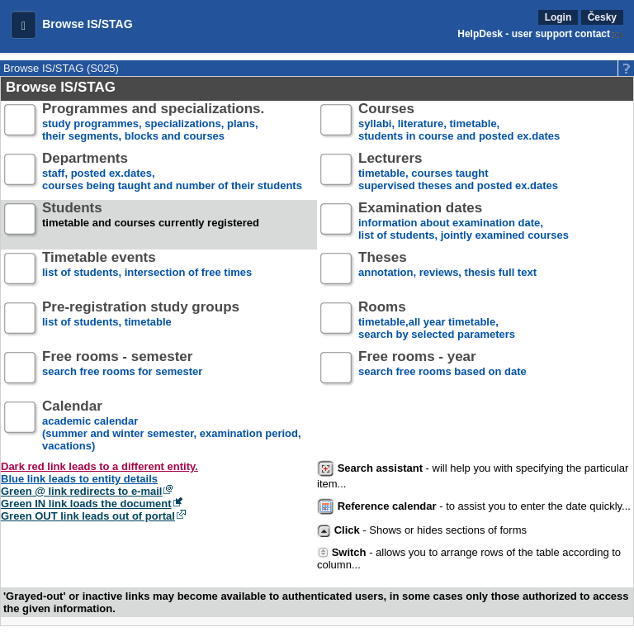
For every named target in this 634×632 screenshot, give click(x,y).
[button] (23, 25)
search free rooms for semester (122, 370)
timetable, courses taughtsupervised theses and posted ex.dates (458, 172)
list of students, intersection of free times (147, 271)
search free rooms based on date (442, 370)
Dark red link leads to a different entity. (99, 466)
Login (558, 17)
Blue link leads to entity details (79, 479)
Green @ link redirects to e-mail (81, 491)
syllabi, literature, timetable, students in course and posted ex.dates (459, 122)
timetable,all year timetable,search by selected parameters (436, 321)
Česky (602, 17)
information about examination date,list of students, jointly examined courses (463, 221)
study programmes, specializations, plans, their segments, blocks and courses (153, 122)
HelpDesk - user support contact (533, 34)
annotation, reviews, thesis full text (447, 271)
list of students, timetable (140, 321)
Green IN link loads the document (86, 503)
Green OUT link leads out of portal (88, 516)
